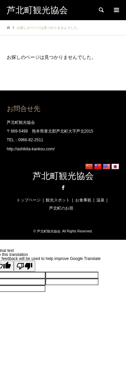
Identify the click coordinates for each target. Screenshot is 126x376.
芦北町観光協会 (63, 176)
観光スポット (58, 200)
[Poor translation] (24, 266)
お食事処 (83, 200)
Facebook (63, 187)
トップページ (28, 200)
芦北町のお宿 (61, 208)
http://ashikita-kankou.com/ (31, 149)
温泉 (100, 200)
